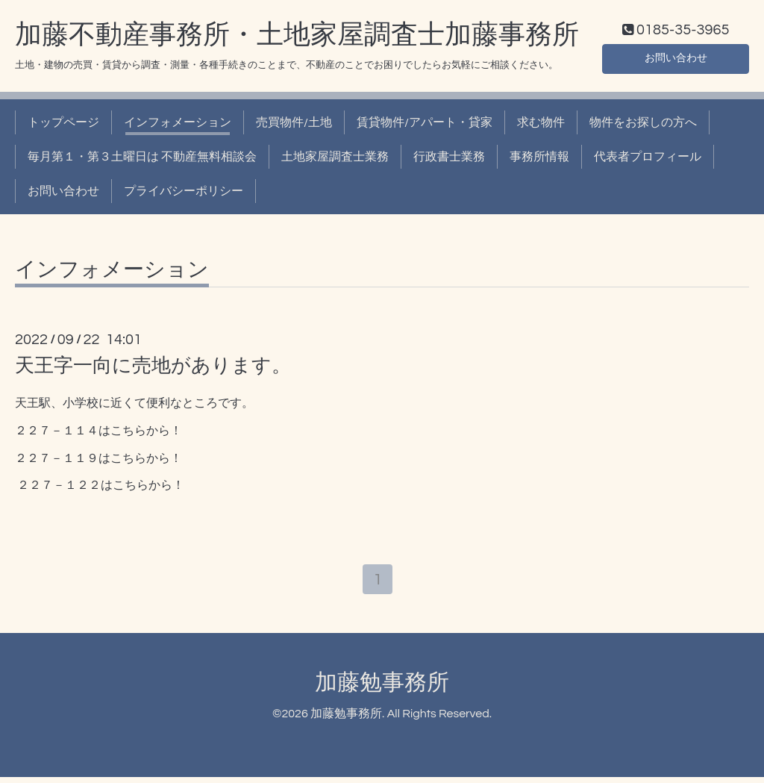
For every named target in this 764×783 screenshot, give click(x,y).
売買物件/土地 (294, 125)
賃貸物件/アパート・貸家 (424, 125)
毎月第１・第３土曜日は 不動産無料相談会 (142, 160)
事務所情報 (539, 160)
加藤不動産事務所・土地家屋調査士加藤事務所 (297, 38)
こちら (128, 434)
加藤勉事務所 (382, 688)
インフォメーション (177, 125)
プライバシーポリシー (183, 195)
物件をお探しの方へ (643, 125)
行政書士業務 (449, 160)
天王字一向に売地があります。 (153, 368)
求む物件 (541, 125)
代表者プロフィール (647, 160)
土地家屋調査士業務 (335, 160)
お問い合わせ (676, 60)
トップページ (63, 125)
